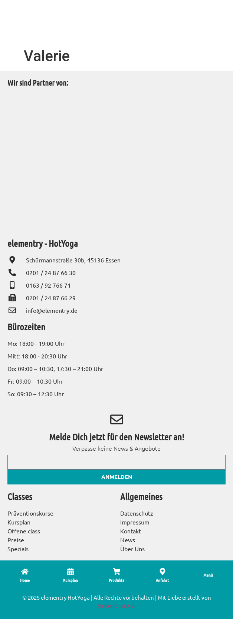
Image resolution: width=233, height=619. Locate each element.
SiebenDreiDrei (116, 605)
